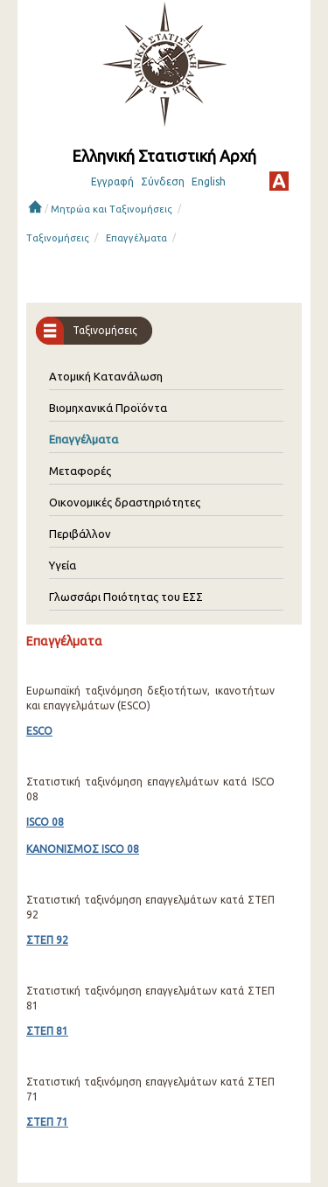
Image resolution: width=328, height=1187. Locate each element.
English (209, 181)
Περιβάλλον (80, 533)
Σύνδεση (163, 181)
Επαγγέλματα (136, 238)
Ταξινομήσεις (57, 238)
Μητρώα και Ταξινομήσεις (111, 209)
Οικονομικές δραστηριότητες (124, 502)
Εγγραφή (112, 181)
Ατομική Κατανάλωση (106, 376)
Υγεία (62, 565)
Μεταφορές (80, 470)
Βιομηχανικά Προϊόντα (108, 407)
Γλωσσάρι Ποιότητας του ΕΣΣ (126, 596)
